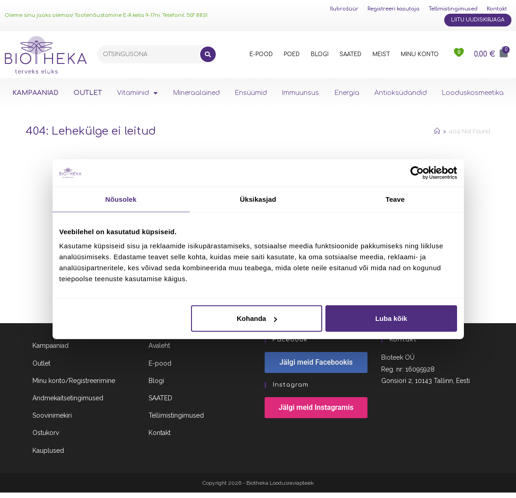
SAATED (351, 54)
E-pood (160, 368)
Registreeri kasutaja (393, 9)
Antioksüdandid (400, 92)
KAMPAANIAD (35, 92)
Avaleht (159, 351)
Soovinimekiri (52, 421)
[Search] (208, 54)
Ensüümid (251, 92)
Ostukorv (45, 438)
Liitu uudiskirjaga (478, 20)
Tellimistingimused (453, 9)
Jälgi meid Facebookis (316, 368)
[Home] (437, 131)
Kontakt (497, 9)
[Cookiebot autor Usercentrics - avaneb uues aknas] (417, 172)
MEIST (381, 54)
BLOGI (320, 54)
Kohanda (257, 318)
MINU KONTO (420, 54)
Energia (347, 92)
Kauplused (48, 456)
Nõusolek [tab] (120, 199)
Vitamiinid (137, 93)
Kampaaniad (50, 351)
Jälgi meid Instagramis (316, 413)
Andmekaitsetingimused (67, 403)
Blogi (156, 386)
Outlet (41, 368)
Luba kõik (391, 318)
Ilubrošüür (344, 9)
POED (292, 54)
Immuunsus (300, 92)
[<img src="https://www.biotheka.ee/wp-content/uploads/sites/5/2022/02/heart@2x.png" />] (459, 54)
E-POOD (261, 54)
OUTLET (88, 92)
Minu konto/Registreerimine (73, 386)
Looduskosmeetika (473, 92)
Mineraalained (196, 92)
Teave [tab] (395, 199)
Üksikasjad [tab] (258, 199)
